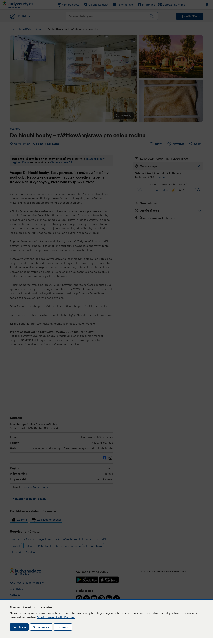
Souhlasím (19, 627)
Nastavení (63, 627)
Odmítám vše (41, 627)
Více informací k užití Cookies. (56, 617)
